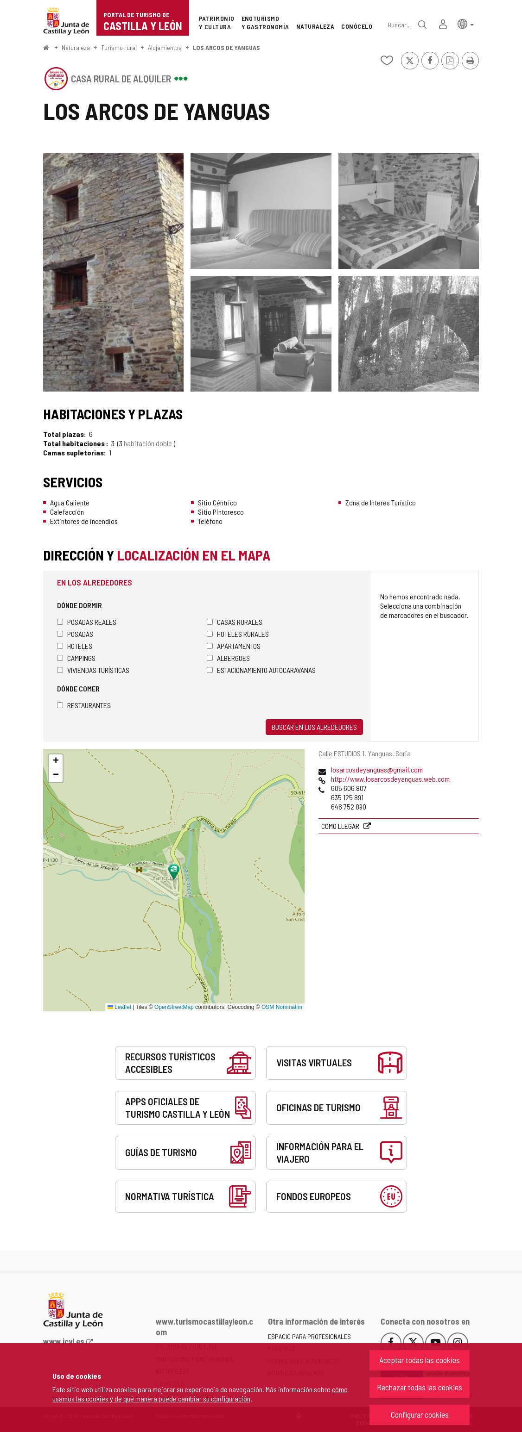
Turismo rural (119, 47)
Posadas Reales (86, 621)
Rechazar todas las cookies (419, 1387)
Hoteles (74, 645)
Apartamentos (234, 645)
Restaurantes (84, 705)
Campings (76, 658)
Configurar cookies (420, 1414)
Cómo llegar (341, 826)
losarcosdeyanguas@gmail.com (377, 769)
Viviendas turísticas (93, 670)
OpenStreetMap (174, 1007)
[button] (466, 23)
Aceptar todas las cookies (419, 1360)
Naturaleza (76, 47)
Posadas (75, 633)
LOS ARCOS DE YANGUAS (226, 47)
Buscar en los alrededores (314, 726)
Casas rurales (234, 621)
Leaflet (119, 1007)
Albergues (228, 658)
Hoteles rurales (238, 633)
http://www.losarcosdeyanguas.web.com (390, 778)
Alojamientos (165, 47)
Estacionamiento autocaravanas (261, 670)
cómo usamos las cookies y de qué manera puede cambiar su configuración (200, 1394)
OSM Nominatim (281, 1007)
